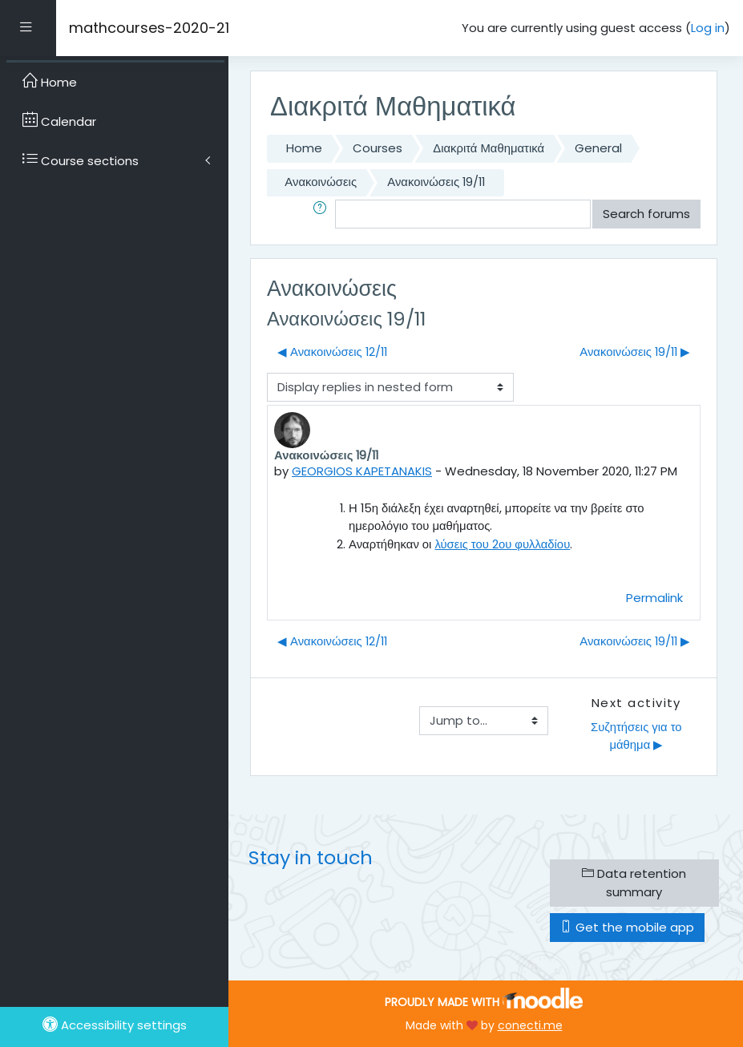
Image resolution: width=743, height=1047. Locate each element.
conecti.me (530, 1025)
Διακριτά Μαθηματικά (488, 147)
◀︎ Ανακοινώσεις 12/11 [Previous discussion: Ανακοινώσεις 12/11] (332, 351)
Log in (708, 27)
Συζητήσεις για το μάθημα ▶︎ (638, 735)
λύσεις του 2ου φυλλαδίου (502, 544)
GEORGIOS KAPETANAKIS (362, 471)
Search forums (646, 213)
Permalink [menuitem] (654, 597)
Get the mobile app (627, 927)
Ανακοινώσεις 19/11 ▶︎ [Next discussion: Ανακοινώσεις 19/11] (634, 351)
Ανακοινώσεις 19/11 (436, 181)
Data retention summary (634, 882)
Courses (377, 147)
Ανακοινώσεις (321, 181)
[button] (323, 214)
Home (304, 147)
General (598, 147)
